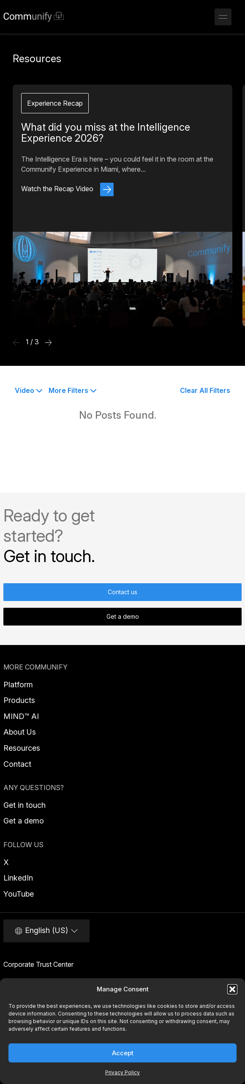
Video (29, 390)
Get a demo (122, 616)
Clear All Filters (205, 390)
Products (19, 700)
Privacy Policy (122, 1072)
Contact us (122, 592)
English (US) (46, 930)
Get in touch (24, 805)
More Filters (73, 390)
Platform (18, 684)
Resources (21, 748)
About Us (19, 731)
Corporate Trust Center (38, 964)
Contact (17, 764)
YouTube (18, 893)
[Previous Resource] (16, 342)
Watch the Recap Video (67, 188)
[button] (232, 989)
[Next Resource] (48, 342)
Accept (122, 1053)
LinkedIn (18, 877)
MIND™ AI (21, 716)
